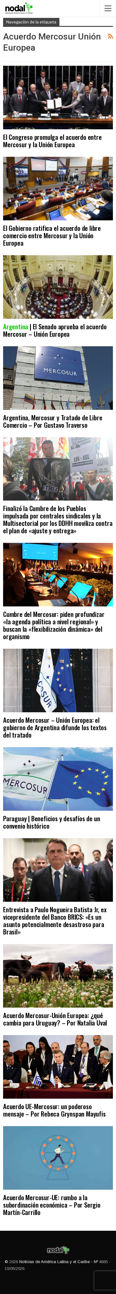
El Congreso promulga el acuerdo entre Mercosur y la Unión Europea (52, 140)
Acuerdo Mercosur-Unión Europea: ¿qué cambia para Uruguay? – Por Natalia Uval (55, 1018)
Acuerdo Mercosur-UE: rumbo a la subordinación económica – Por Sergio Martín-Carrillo (52, 1204)
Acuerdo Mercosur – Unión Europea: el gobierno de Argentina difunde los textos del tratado (55, 727)
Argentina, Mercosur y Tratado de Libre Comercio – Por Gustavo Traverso (52, 421)
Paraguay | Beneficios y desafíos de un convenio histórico (51, 821)
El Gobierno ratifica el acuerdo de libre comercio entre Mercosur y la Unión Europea (52, 235)
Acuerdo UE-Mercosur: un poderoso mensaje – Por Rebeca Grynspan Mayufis (54, 1109)
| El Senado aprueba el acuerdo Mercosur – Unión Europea (55, 330)
